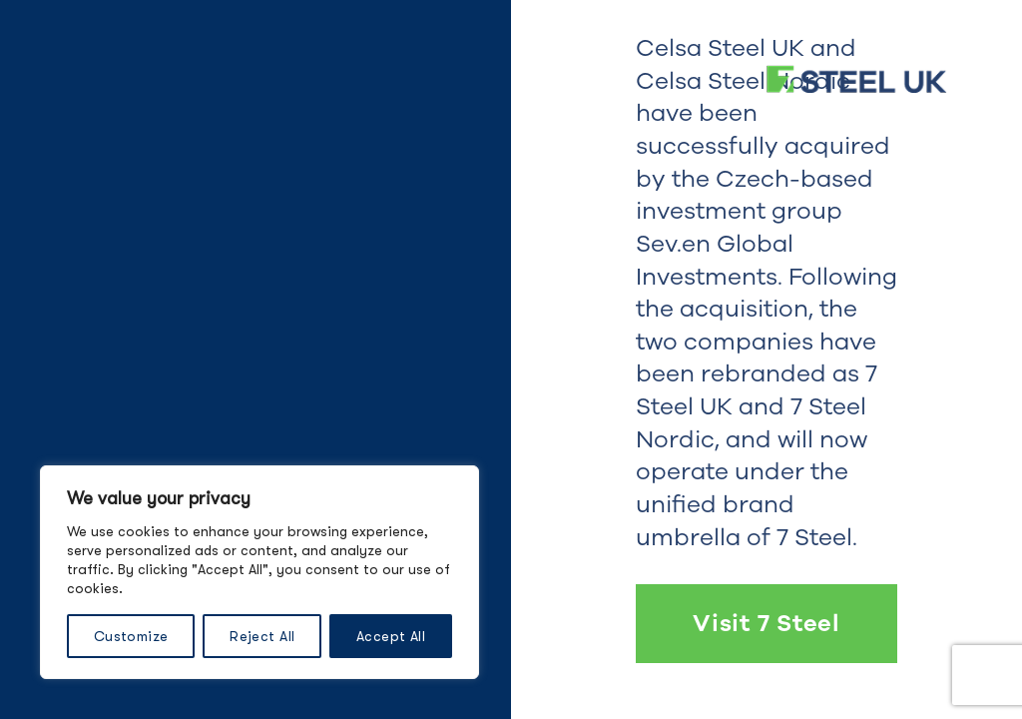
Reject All (262, 636)
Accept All (390, 636)
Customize (131, 636)
